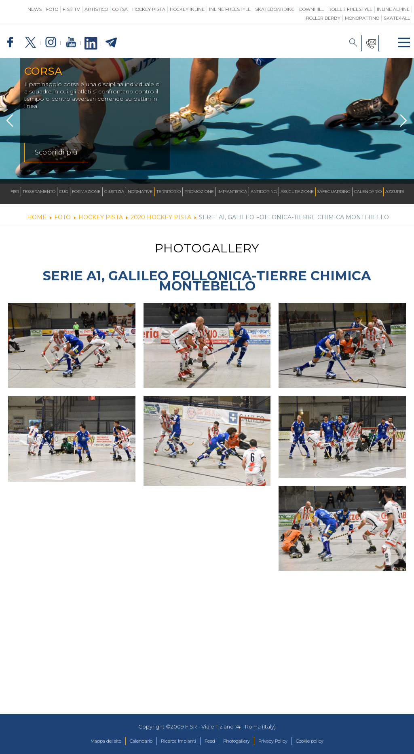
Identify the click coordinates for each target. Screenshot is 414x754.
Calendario (368, 191)
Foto (52, 9)
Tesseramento (39, 191)
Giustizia (114, 191)
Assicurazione (297, 191)
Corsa (120, 9)
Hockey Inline (187, 9)
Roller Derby (323, 18)
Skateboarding (275, 9)
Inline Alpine (393, 9)
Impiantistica (232, 191)
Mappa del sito (86, 741)
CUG (63, 191)
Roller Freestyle (350, 9)
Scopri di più (56, 157)
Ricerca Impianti (172, 741)
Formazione (86, 191)
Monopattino (362, 18)
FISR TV (71, 9)
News (34, 9)
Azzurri (394, 191)
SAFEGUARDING (334, 191)
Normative (140, 191)
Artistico (96, 9)
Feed (209, 741)
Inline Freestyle (230, 9)
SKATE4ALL (397, 18)
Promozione (199, 191)
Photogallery (241, 741)
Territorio (168, 191)
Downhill (311, 9)
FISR (15, 191)
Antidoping (264, 191)
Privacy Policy (285, 741)
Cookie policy (329, 741)
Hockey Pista (148, 9)
